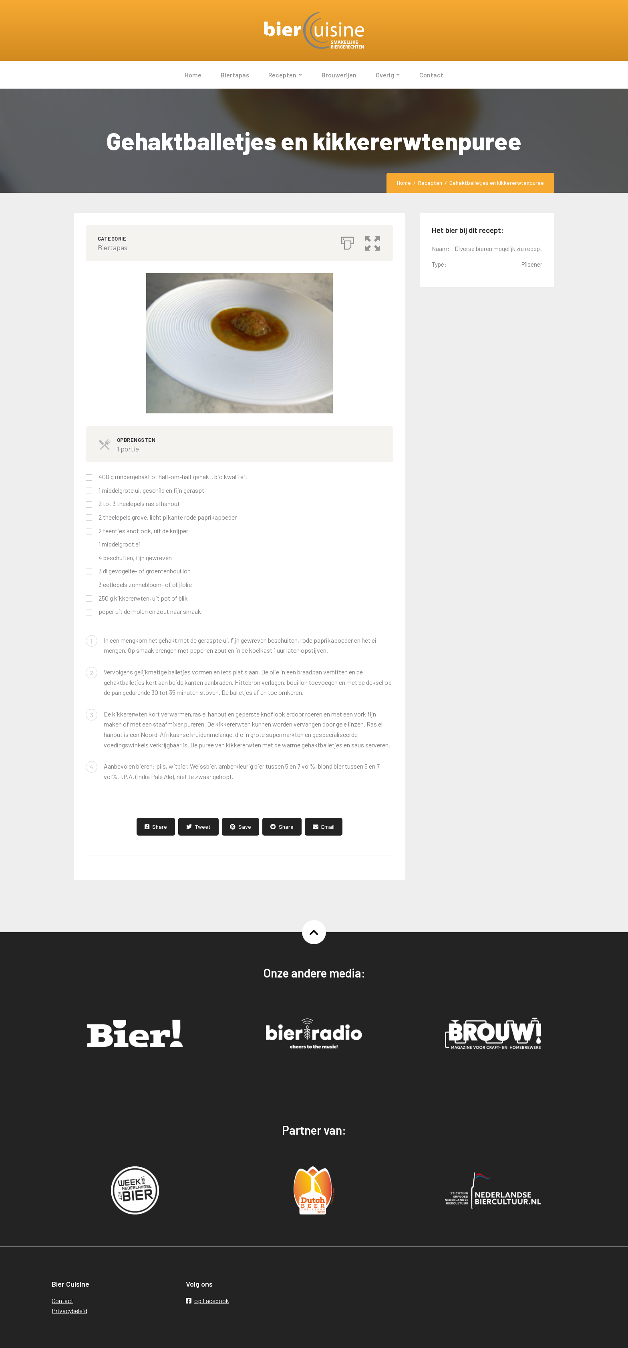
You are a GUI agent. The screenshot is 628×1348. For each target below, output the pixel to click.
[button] (374, 241)
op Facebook (207, 1300)
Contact (62, 1300)
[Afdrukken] (347, 241)
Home (404, 182)
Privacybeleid (69, 1310)
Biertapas (112, 247)
